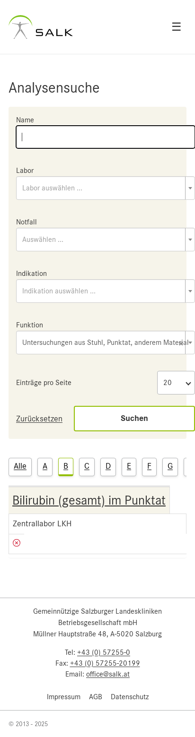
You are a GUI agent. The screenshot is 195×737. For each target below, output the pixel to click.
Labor (25, 170)
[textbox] (105, 188)
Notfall (26, 222)
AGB (95, 697)
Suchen (134, 418)
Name (25, 120)
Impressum (63, 697)
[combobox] (105, 188)
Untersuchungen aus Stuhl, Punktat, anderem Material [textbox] (105, 343)
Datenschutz (130, 697)
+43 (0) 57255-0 (103, 652)
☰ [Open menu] (176, 27)
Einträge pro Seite (43, 382)
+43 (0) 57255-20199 (105, 663)
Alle (20, 466)
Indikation (31, 273)
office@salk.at (108, 674)
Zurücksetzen (39, 418)
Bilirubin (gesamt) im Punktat (89, 500)
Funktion (29, 325)
